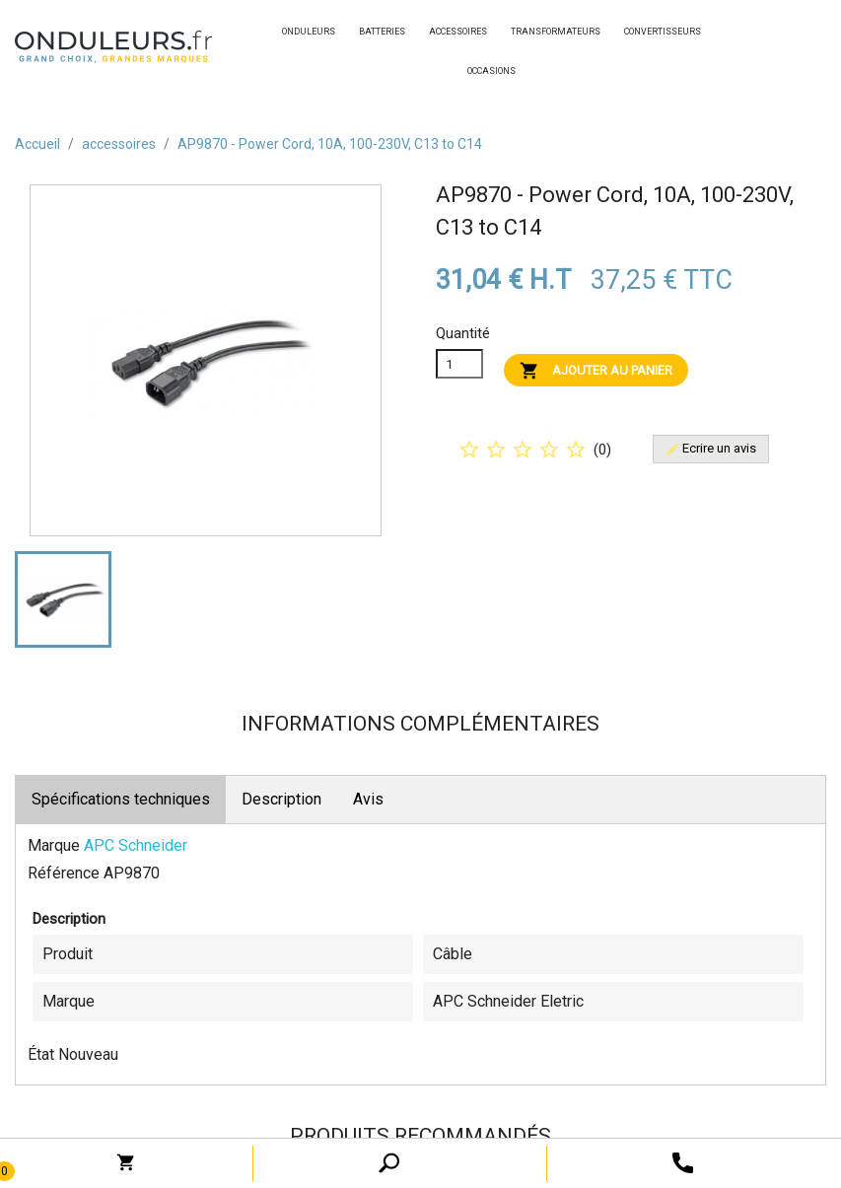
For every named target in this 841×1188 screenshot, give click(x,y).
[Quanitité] (459, 364)
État (41, 1054)
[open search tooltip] (682, 1162)
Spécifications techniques (121, 799)
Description (281, 799)
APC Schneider (135, 845)
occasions (472, 71)
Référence (64, 873)
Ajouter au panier (596, 371)
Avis (368, 799)
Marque (54, 845)
